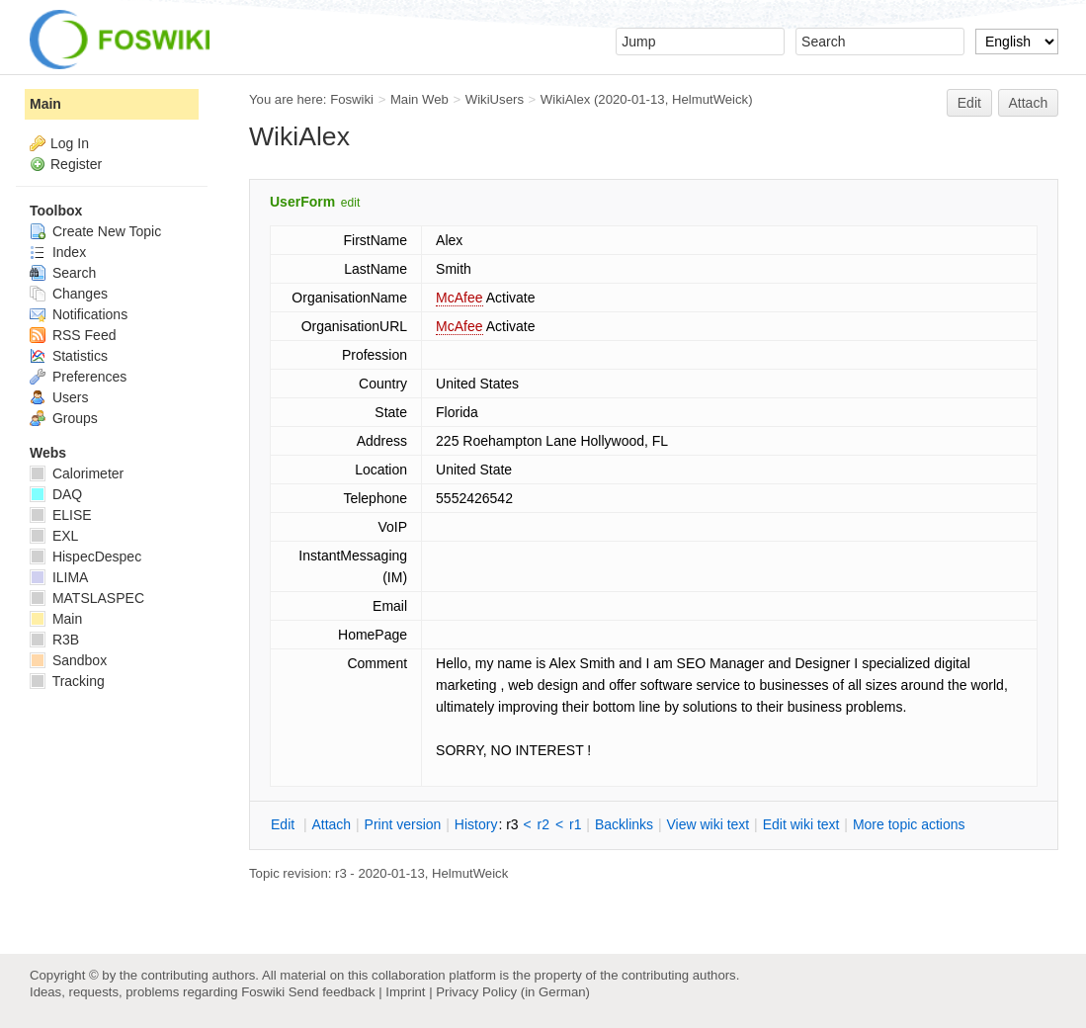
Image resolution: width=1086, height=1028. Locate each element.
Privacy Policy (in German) (513, 992)
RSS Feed (73, 335)
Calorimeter (77, 473)
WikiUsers (494, 99)
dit (284, 824)
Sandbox (68, 660)
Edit (969, 103)
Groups (64, 418)
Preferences (78, 377)
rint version (403, 824)
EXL (54, 536)
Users (59, 397)
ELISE (61, 515)
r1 (575, 824)
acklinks (624, 824)
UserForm (302, 202)
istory (476, 824)
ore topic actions (909, 824)
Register (76, 164)
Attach (1028, 103)
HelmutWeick (710, 99)
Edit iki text (801, 824)
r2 (543, 824)
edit (350, 203)
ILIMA (59, 577)
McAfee (459, 297)
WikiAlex (565, 99)
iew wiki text (707, 824)
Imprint (405, 992)
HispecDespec (85, 556)
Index (58, 252)
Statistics (69, 356)
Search (63, 273)
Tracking (67, 681)
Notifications (78, 314)
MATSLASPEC (87, 598)
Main (45, 104)
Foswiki (352, 99)
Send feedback (332, 992)
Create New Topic (95, 231)
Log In (69, 143)
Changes (69, 293)
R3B (54, 639)
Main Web (419, 99)
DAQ (56, 494)
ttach (331, 824)
